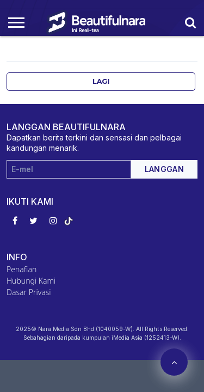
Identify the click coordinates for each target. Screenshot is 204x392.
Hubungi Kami (31, 280)
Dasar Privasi (29, 292)
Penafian (21, 269)
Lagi (101, 81)
